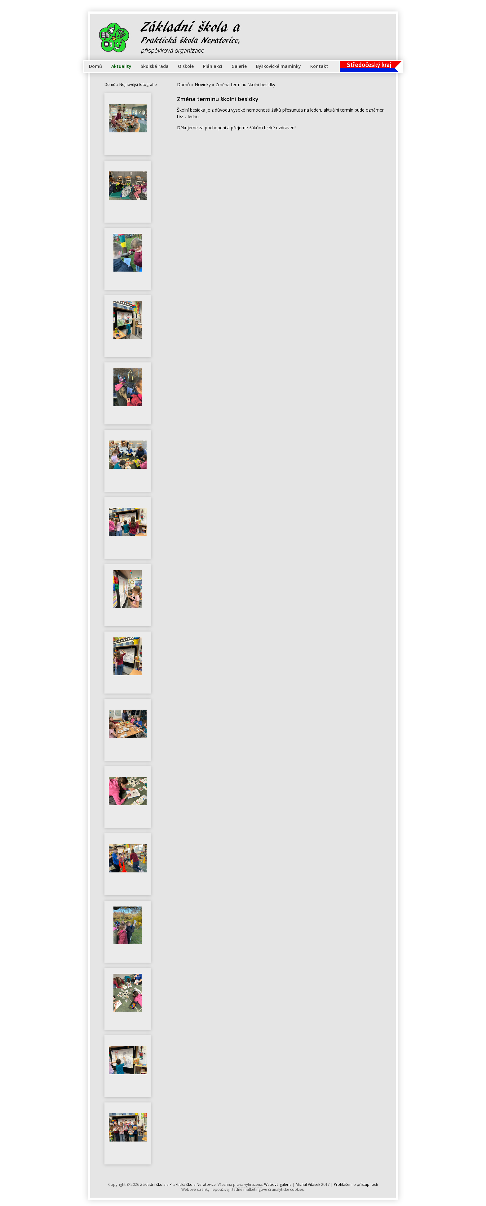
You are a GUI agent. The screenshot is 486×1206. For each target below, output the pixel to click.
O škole (186, 66)
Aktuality (121, 66)
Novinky (203, 84)
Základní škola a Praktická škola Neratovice (178, 1184)
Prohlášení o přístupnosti (356, 1184)
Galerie (239, 66)
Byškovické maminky (278, 66)
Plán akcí (212, 66)
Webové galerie (278, 1184)
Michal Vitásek (308, 1184)
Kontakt (319, 66)
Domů (95, 66)
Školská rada (155, 66)
